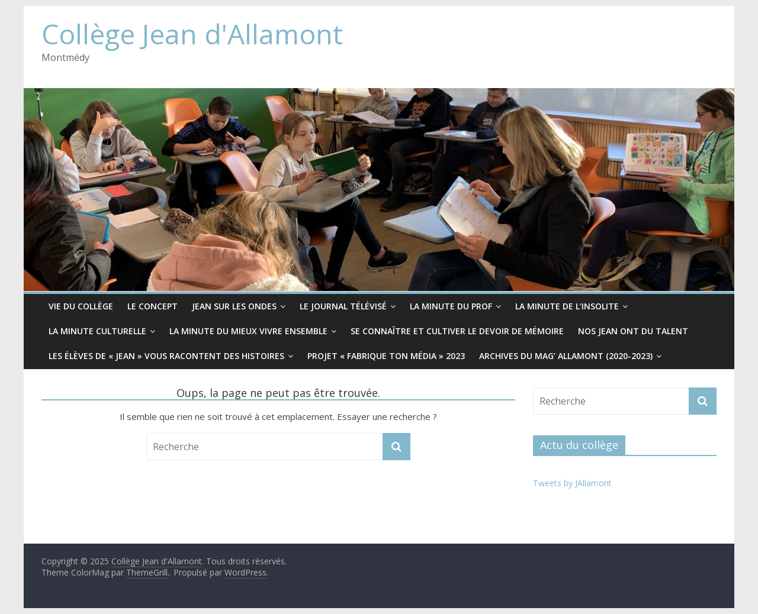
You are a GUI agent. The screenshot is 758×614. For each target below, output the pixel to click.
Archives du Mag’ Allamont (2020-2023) (566, 355)
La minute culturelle (97, 331)
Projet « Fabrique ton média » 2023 (386, 355)
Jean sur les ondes (234, 306)
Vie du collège (81, 306)
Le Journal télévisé (343, 306)
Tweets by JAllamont (572, 483)
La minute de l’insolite (567, 306)
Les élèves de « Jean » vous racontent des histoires (166, 355)
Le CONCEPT (152, 306)
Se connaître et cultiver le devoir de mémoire (457, 331)
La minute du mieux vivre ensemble (248, 331)
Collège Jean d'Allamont (192, 33)
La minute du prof (451, 306)
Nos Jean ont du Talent (633, 331)
